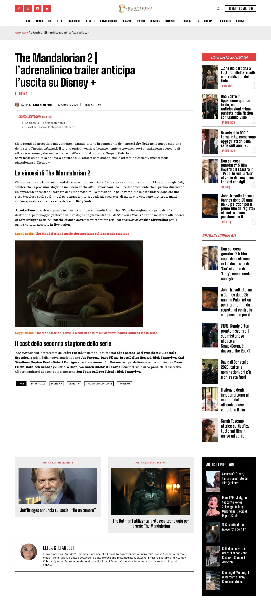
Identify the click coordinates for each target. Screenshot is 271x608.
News (24, 32)
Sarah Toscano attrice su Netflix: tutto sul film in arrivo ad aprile (235, 430)
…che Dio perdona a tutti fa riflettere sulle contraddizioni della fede (238, 74)
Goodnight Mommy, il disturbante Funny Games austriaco (235, 578)
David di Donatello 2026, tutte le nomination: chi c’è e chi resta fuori (236, 371)
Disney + (56, 383)
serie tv (74, 383)
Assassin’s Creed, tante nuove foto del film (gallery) (235, 479)
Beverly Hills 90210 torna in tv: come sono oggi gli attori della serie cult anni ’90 (238, 139)
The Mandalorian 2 (99, 383)
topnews (124, 383)
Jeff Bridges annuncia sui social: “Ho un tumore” (58, 511)
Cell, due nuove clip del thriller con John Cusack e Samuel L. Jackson (234, 556)
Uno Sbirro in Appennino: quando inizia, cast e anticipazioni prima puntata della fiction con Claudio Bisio (237, 107)
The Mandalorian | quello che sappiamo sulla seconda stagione (82, 234)
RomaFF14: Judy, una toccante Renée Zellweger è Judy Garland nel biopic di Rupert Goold (235, 508)
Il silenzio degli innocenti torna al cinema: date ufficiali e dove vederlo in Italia (235, 401)
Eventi (225, 222)
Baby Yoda (38, 383)
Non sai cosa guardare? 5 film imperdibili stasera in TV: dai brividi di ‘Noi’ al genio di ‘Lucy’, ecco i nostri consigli (238, 171)
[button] (218, 9)
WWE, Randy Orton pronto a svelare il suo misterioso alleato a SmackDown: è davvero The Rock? (235, 340)
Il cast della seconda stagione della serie (50, 127)
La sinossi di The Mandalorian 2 (45, 122)
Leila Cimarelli (42, 104)
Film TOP (227, 86)
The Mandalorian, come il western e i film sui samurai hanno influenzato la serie (96, 333)
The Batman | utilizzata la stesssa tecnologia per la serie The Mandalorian (151, 525)
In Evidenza (228, 122)
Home (17, 32)
